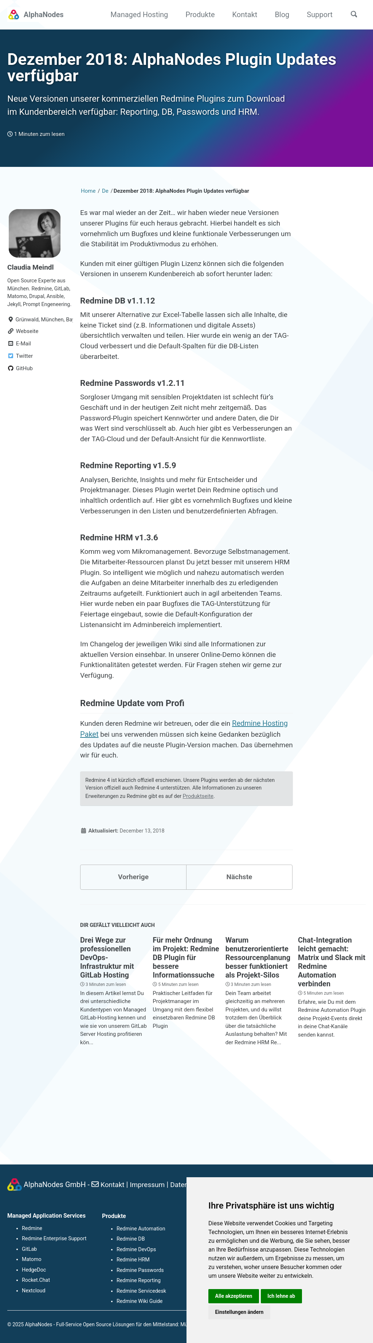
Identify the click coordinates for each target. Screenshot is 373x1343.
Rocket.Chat (36, 1281)
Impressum (149, 1186)
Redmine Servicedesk (141, 1291)
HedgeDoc (34, 1271)
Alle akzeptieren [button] (234, 1295)
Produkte (197, 14)
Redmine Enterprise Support (53, 1240)
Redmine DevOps (136, 1250)
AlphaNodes (44, 14)
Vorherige (133, 951)
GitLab (29, 1250)
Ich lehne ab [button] (283, 1295)
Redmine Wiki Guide (139, 1301)
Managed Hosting (136, 14)
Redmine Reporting (138, 1281)
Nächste (239, 951)
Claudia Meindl (31, 286)
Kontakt (242, 14)
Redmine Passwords (140, 1271)
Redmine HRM (133, 1261)
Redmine (32, 1230)
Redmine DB (130, 1240)
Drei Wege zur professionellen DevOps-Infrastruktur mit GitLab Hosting (107, 1033)
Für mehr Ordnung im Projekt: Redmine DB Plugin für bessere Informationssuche (186, 1033)
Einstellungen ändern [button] (240, 1312)
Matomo (31, 1261)
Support (317, 14)
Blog (279, 14)
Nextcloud (33, 1291)
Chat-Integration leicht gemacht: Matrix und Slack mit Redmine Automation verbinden (331, 1037)
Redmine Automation (140, 1230)
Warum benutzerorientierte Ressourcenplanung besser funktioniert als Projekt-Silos (258, 1033)
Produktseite (203, 869)
